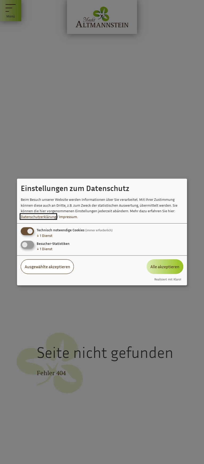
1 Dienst (44, 235)
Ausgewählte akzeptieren (47, 266)
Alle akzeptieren (164, 266)
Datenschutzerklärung (38, 216)
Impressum (68, 216)
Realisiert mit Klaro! (167, 279)
